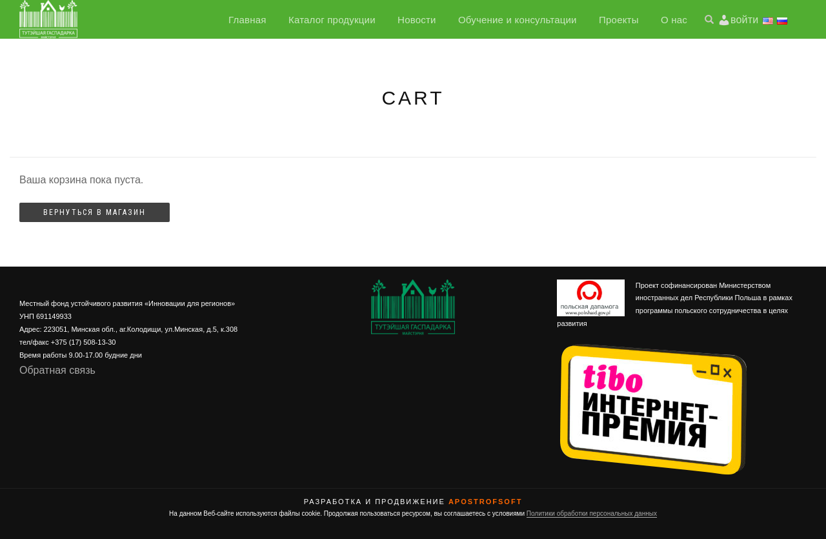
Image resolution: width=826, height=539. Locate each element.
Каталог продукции (332, 19)
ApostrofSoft (485, 501)
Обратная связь (57, 370)
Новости (417, 19)
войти (744, 19)
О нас (674, 19)
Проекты (619, 19)
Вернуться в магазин (94, 212)
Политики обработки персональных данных (592, 513)
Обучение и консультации (517, 19)
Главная (247, 19)
